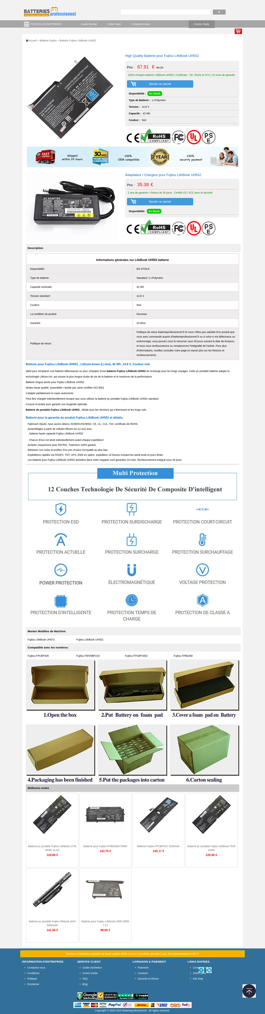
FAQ (85, 978)
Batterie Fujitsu (48, 40)
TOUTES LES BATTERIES (45, 24)
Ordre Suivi (114, 24)
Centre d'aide (201, 24)
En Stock (154, 93)
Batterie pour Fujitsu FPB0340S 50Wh (105, 846)
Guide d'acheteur (92, 967)
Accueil (33, 40)
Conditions (33, 973)
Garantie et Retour (148, 978)
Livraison (143, 973)
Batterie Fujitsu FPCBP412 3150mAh (158, 846)
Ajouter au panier (160, 83)
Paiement (143, 967)
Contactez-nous (141, 24)
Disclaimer (33, 984)
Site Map (198, 978)
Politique (32, 978)
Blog (85, 984)
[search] (165, 12)
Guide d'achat (89, 24)
